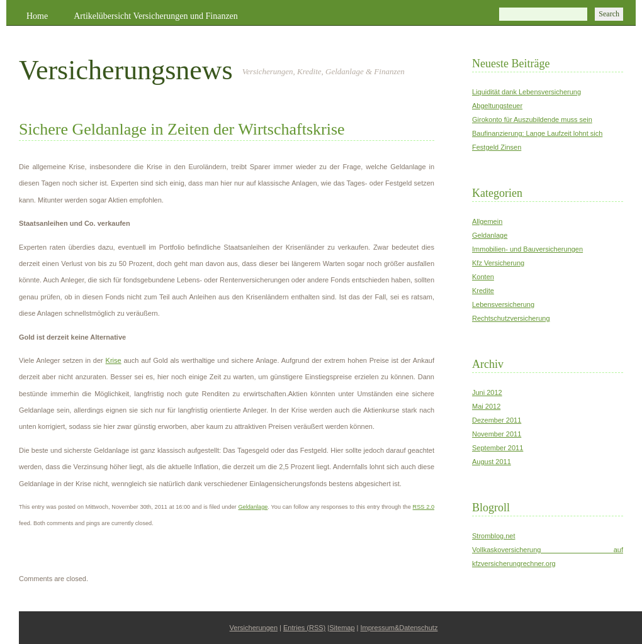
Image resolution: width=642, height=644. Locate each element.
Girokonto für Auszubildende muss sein (532, 119)
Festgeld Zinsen (496, 147)
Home (37, 16)
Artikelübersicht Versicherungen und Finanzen (156, 16)
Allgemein (487, 221)
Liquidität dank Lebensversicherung (526, 92)
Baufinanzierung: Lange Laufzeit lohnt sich (537, 133)
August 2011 (491, 461)
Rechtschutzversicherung (511, 318)
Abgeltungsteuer (497, 105)
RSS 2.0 (423, 507)
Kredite (483, 290)
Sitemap (341, 627)
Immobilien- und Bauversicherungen (527, 249)
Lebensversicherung (503, 304)
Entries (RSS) (304, 627)
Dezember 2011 (496, 420)
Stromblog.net (493, 536)
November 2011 (496, 434)
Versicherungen (254, 627)
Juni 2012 (487, 392)
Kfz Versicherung (498, 263)
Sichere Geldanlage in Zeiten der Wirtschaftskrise (182, 129)
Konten (483, 276)
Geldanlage (253, 507)
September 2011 (497, 448)
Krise (113, 360)
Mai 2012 (486, 406)
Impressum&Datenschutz (399, 627)
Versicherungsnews (126, 70)
